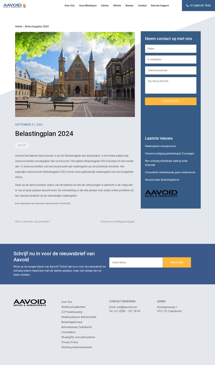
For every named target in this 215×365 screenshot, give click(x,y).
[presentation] (170, 119)
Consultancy (68, 332)
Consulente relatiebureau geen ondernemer (170, 172)
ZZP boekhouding (71, 312)
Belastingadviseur (71, 322)
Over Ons (69, 5)
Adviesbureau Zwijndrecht (76, 327)
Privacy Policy (69, 342)
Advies (105, 5)
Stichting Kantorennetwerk (76, 347)
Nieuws (129, 5)
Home (18, 26)
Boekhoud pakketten (73, 307)
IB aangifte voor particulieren (78, 337)
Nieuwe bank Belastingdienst (162, 179)
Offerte (117, 5)
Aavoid (22, 145)
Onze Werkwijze (88, 5)
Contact (142, 5)
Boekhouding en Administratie (78, 317)
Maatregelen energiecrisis (160, 146)
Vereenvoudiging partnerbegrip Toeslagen (169, 153)
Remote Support (160, 5)
